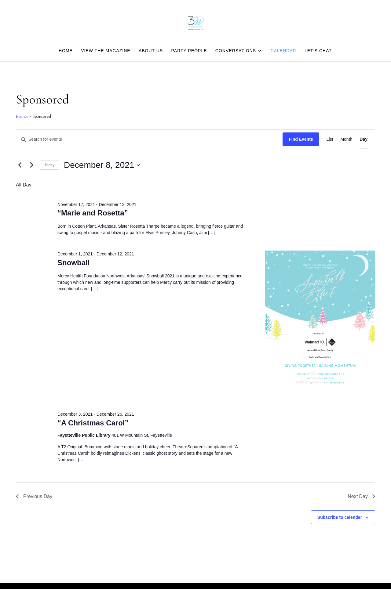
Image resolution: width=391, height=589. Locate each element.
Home (66, 51)
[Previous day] (19, 165)
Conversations (235, 51)
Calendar (283, 51)
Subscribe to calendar (339, 517)
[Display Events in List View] (330, 139)
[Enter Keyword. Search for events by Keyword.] (149, 139)
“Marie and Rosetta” (92, 213)
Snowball (73, 262)
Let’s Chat (318, 51)
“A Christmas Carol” (93, 423)
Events (22, 116)
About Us (151, 51)
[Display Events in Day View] (363, 139)
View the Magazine (105, 51)
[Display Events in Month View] (346, 139)
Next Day (361, 496)
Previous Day (34, 496)
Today (49, 165)
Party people (189, 51)
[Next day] (31, 165)
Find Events (301, 139)
